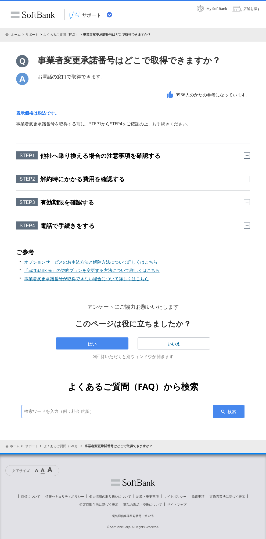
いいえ (173, 344)
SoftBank (33, 15)
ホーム (16, 34)
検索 (232, 411)
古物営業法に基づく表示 (227, 496)
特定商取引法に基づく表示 (99, 504)
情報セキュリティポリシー (64, 496)
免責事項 (198, 496)
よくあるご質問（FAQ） (60, 34)
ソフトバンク (133, 482)
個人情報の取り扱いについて (110, 496)
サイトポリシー (175, 496)
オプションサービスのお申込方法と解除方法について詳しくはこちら (90, 262)
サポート (32, 34)
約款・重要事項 (147, 496)
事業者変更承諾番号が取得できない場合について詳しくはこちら (86, 279)
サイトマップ (176, 504)
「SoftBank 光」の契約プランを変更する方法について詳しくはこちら (92, 270)
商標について (30, 496)
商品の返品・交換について (142, 504)
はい (92, 344)
